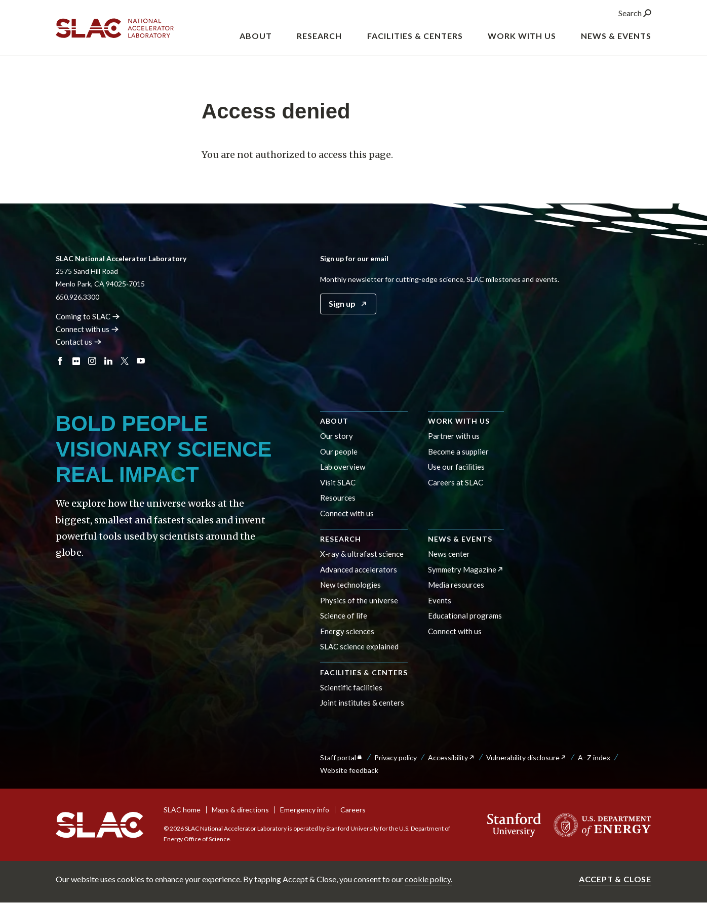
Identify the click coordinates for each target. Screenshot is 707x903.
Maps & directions (240, 809)
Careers (353, 809)
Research (340, 539)
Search (634, 14)
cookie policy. (428, 879)
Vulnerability (526, 757)
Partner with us (454, 435)
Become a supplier (458, 451)
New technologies (350, 584)
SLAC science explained (359, 646)
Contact (79, 341)
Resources (338, 497)
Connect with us (347, 513)
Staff (341, 757)
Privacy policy (395, 757)
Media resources (456, 584)
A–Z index (594, 757)
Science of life (343, 615)
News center (449, 553)
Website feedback (349, 770)
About (334, 421)
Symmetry (466, 569)
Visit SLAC (338, 482)
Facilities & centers (364, 672)
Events (439, 600)
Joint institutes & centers (362, 702)
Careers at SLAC (455, 482)
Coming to (88, 316)
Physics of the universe (359, 600)
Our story (336, 435)
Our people (339, 451)
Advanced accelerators (358, 569)
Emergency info (304, 809)
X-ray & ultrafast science (362, 553)
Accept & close (615, 879)
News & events (460, 539)
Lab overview (342, 466)
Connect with (87, 329)
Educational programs (465, 615)
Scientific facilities (351, 687)
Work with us (459, 421)
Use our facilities (456, 466)
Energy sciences (347, 631)
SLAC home (182, 809)
